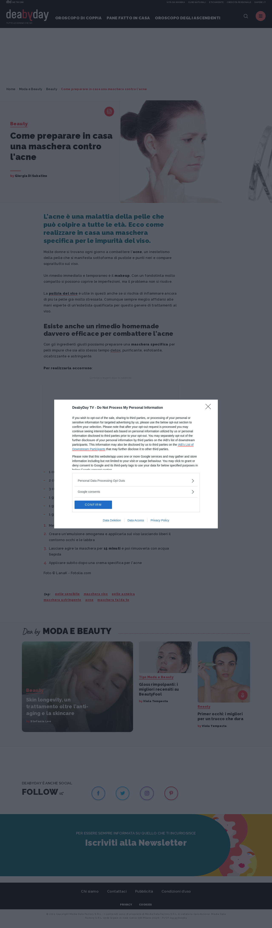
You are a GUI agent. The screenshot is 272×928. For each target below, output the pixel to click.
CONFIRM (94, 505)
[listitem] (136, 481)
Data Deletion (112, 520)
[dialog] (136, 464)
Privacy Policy (160, 520)
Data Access (136, 520)
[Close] (209, 408)
